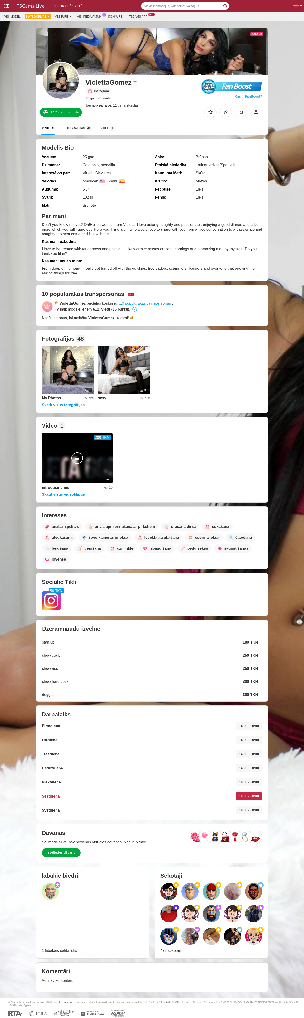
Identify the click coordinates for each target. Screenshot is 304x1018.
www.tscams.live (62, 1001)
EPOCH (150, 1002)
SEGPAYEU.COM (169, 1002)
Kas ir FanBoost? (248, 96)
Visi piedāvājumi (91, 16)
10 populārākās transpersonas (145, 303)
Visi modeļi (12, 16)
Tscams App (139, 16)
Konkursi (115, 16)
